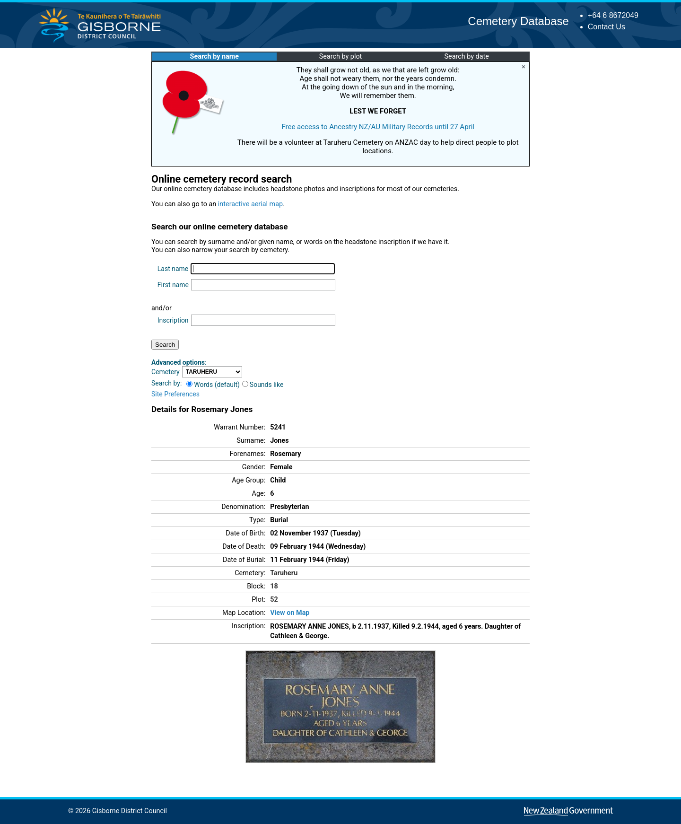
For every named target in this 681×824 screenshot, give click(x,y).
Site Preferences (175, 394)
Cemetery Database (518, 21)
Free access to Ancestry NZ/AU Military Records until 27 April (377, 127)
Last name (172, 268)
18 (274, 586)
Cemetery (165, 372)
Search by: (166, 383)
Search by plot (340, 57)
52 (274, 600)
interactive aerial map (250, 204)
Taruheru (283, 573)
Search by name (214, 57)
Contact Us (606, 27)
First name (173, 285)
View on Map (289, 613)
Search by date (466, 57)
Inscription (173, 320)
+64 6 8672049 (613, 15)
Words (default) (213, 384)
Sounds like (263, 384)
